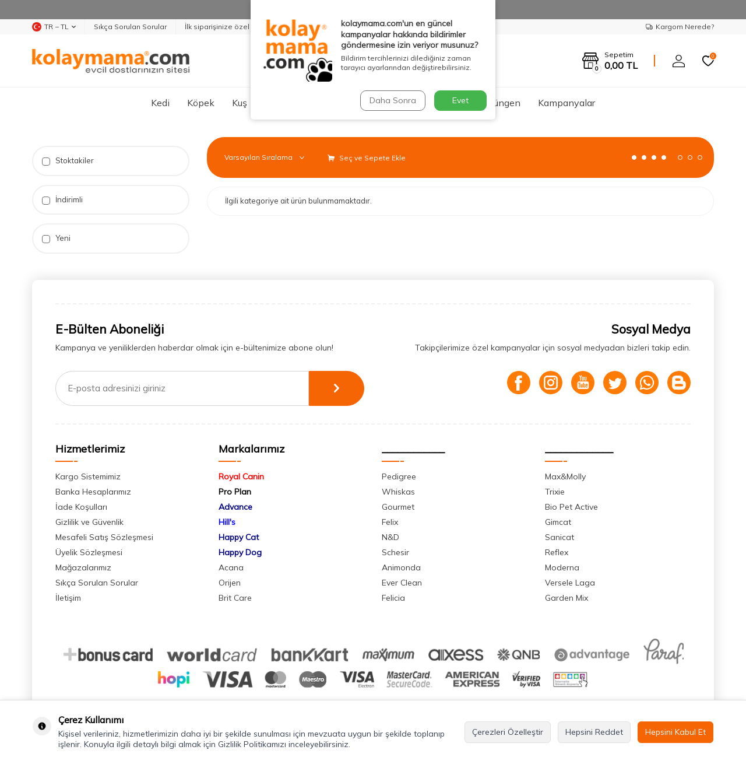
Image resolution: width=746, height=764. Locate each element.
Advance (235, 507)
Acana (231, 567)
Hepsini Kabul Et (675, 732)
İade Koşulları (81, 507)
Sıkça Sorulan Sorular (130, 26)
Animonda (401, 567)
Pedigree (399, 476)
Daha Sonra (393, 100)
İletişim (68, 598)
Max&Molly (565, 476)
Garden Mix (566, 598)
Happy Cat (239, 537)
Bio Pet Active (571, 507)
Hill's (227, 522)
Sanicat (559, 537)
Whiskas (398, 491)
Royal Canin (241, 476)
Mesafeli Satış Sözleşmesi (104, 537)
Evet (460, 100)
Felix (390, 522)
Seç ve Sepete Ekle (367, 157)
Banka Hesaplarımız (93, 491)
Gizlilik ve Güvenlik (89, 522)
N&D (390, 537)
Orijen (230, 582)
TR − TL (54, 26)
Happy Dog (240, 552)
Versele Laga (570, 582)
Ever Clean (402, 582)
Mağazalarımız (83, 567)
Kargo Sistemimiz (88, 476)
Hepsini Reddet (594, 732)
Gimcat (558, 522)
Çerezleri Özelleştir (507, 732)
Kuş (239, 102)
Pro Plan (235, 491)
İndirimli (62, 200)
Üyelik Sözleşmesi (88, 552)
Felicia (393, 598)
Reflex (556, 552)
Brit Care (235, 598)
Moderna (562, 567)
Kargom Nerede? (680, 26)
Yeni (56, 238)
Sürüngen (500, 102)
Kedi (160, 102)
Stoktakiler (68, 161)
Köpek (200, 102)
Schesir (395, 552)
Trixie (555, 491)
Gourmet (398, 507)
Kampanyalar (566, 102)
